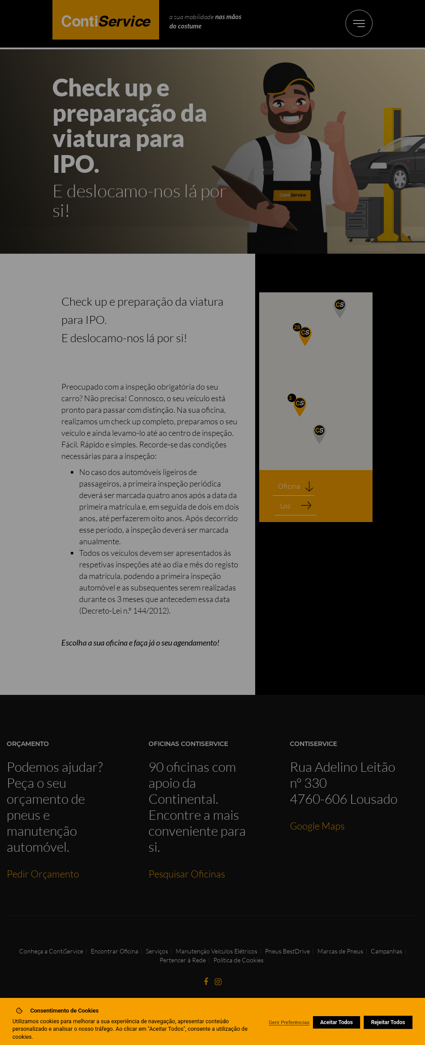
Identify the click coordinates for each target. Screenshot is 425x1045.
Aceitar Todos (336, 1022)
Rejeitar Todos (388, 1022)
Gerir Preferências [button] (289, 1022)
